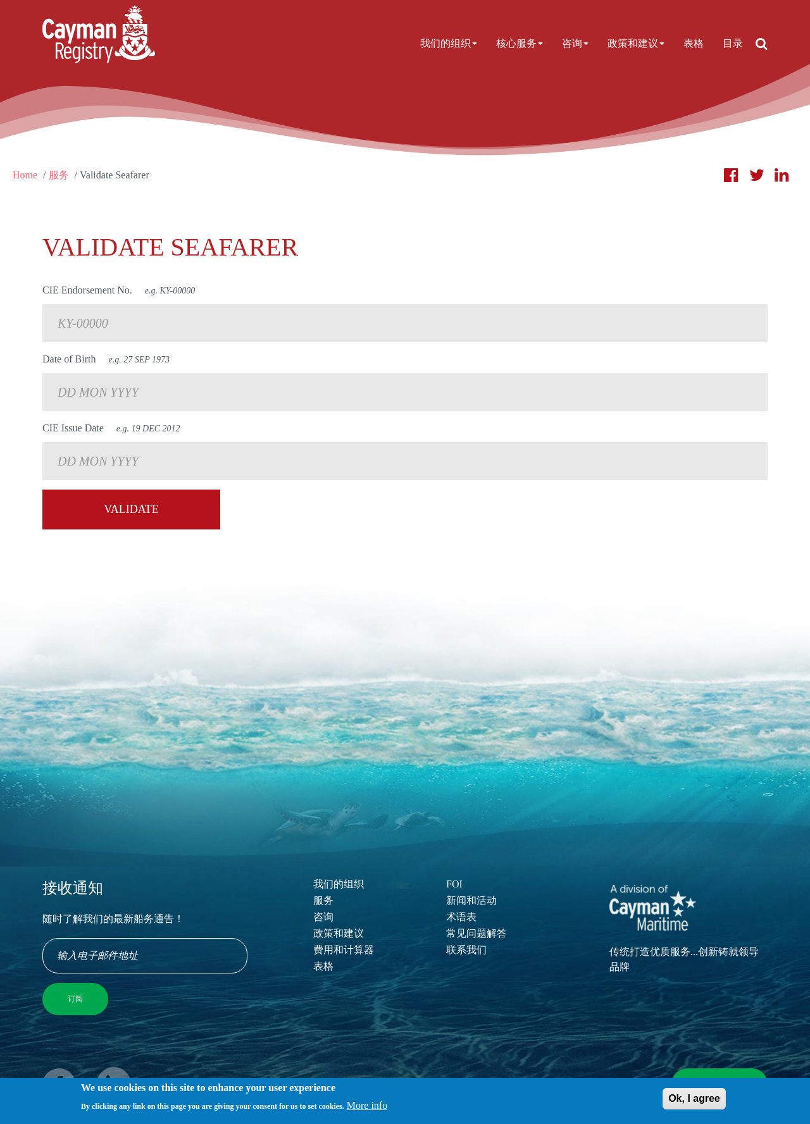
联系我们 (466, 949)
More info (367, 1109)
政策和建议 (636, 43)
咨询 (575, 43)
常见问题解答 (476, 933)
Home (25, 175)
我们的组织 (448, 43)
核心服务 (519, 43)
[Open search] (762, 43)
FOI (454, 884)
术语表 (461, 916)
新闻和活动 (471, 900)
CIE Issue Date (111, 428)
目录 (733, 43)
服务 (59, 175)
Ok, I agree (694, 1101)
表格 (693, 43)
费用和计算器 (343, 949)
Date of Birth (106, 359)
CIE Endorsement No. (118, 290)
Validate (131, 509)
